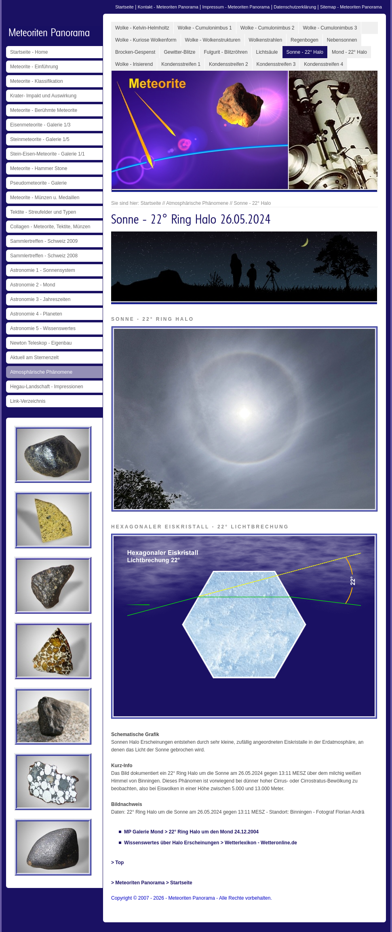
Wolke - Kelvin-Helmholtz (142, 28)
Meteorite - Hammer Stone (38, 168)
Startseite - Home (29, 52)
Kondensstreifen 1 (180, 64)
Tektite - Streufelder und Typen (43, 212)
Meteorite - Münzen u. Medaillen (44, 197)
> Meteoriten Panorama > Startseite (151, 883)
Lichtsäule (267, 52)
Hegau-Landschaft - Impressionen (46, 386)
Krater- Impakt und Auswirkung (43, 96)
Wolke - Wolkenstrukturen (212, 40)
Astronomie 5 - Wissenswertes (43, 328)
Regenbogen (304, 40)
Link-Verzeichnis (27, 401)
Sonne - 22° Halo (305, 52)
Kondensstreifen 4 (323, 64)
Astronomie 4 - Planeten (36, 314)
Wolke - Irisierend (134, 64)
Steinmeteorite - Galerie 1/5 (40, 139)
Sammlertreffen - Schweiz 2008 (44, 256)
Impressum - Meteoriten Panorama (236, 6)
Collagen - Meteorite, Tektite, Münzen (50, 226)
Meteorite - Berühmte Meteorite (43, 110)
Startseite (124, 6)
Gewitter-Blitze (179, 52)
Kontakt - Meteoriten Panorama (168, 6)
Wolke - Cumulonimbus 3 (330, 28)
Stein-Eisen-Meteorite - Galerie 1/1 (47, 154)
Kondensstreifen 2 (228, 64)
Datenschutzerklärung (295, 6)
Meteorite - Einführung (34, 66)
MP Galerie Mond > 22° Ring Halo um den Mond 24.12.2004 (191, 832)
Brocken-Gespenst (135, 52)
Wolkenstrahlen (265, 40)
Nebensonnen (342, 40)
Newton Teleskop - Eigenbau (41, 343)
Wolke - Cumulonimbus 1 (205, 28)
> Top (117, 862)
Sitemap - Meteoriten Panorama (351, 6)
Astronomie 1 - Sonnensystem (42, 270)
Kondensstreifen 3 (276, 64)
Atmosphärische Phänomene (41, 372)
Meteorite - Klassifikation (36, 81)
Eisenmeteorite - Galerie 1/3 (40, 125)
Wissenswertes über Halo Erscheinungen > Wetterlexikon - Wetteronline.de (210, 843)
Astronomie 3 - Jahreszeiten (40, 299)
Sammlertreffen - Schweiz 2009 (44, 241)
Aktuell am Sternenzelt (34, 357)
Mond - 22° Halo (349, 52)
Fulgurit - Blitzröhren (225, 52)
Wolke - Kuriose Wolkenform (146, 40)
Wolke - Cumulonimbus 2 (267, 28)
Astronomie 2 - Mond (32, 285)
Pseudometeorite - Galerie (38, 183)
